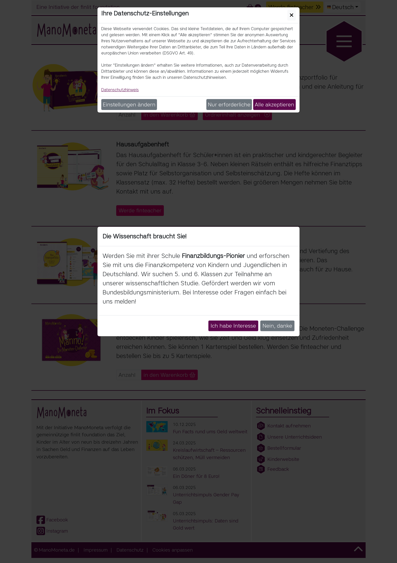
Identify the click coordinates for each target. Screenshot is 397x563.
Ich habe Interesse (233, 326)
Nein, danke (277, 326)
